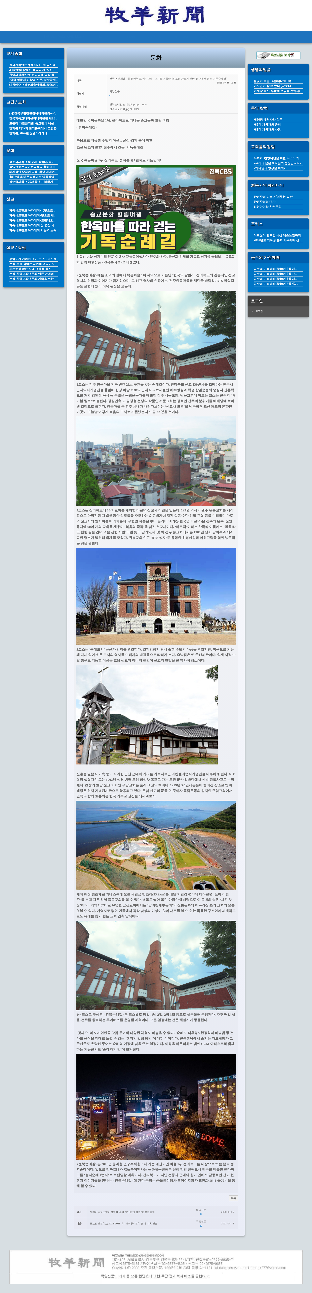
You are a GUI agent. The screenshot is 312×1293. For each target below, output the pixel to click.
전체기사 (103, 37)
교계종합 (128, 37)
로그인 (259, 311)
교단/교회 (154, 37)
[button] (172, 91)
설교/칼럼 (181, 37)
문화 (204, 37)
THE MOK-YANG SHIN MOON (64, 37)
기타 (260, 37)
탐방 (242, 37)
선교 (223, 37)
